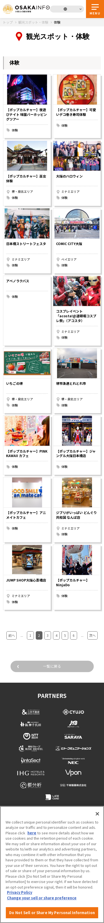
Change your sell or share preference (42, 897)
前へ (11, 635)
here (31, 832)
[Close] (97, 814)
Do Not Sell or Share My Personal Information (52, 912)
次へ (92, 635)
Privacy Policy (19, 892)
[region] (52, 864)
